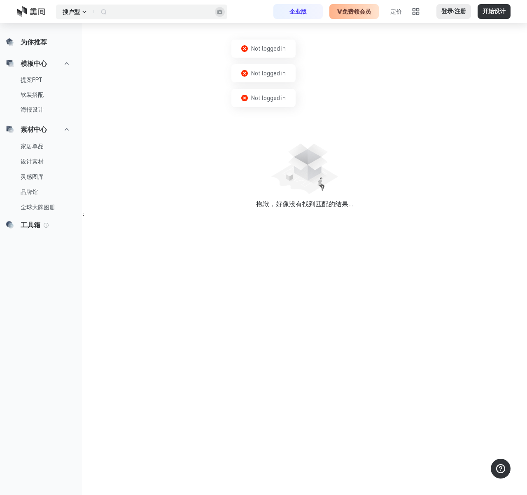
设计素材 (32, 161)
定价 (396, 11)
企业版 (298, 11)
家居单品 (32, 146)
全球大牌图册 (38, 207)
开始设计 (494, 11)
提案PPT (31, 80)
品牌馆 (29, 192)
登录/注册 (453, 11)
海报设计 (32, 109)
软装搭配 (32, 95)
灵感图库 (32, 177)
